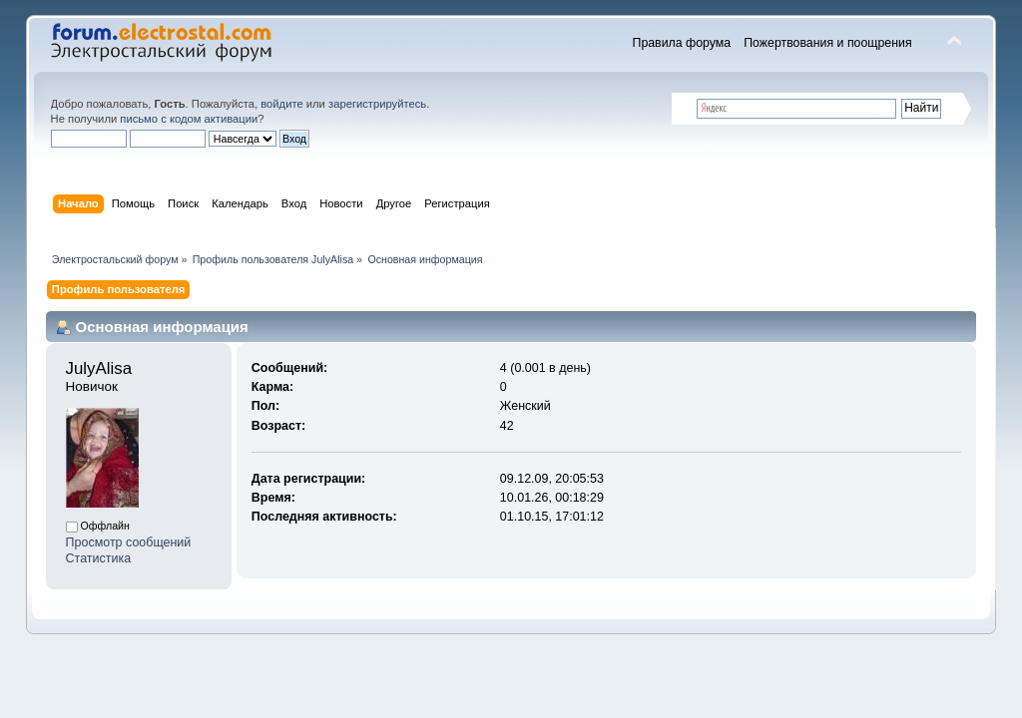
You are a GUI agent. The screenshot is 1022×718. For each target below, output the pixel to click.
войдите (281, 104)
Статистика (99, 558)
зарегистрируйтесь (377, 104)
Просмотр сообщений (129, 542)
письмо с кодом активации (188, 119)
